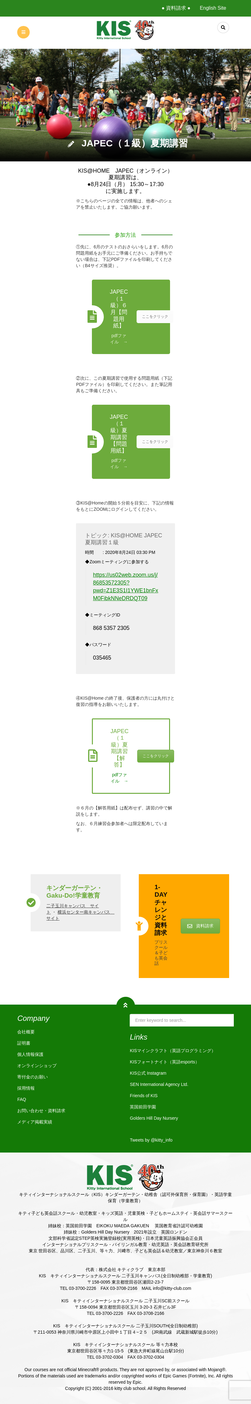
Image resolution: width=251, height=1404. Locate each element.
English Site (213, 8)
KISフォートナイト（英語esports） (164, 1061)
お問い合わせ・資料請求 (41, 1110)
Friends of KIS (144, 1095)
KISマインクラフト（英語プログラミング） (173, 1050)
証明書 (23, 1043)
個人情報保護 (30, 1054)
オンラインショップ (37, 1065)
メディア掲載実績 (34, 1121)
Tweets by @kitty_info (151, 1140)
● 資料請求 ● (176, 8)
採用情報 (26, 1088)
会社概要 (26, 1031)
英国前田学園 (143, 1106)
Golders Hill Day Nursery (154, 1118)
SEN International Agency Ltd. (159, 1084)
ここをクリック (155, 316)
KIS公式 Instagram (148, 1073)
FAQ (21, 1099)
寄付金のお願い (32, 1076)
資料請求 (200, 925)
